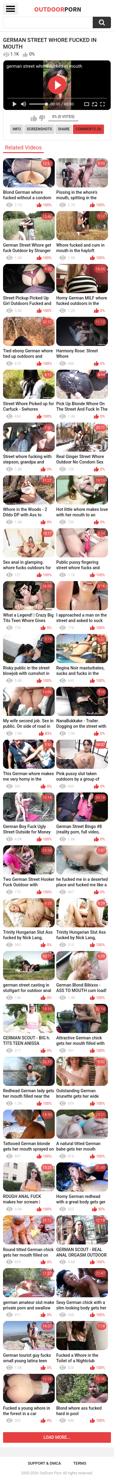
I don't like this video (42, 118)
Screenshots (39, 129)
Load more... (57, 1437)
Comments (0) (89, 129)
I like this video (34, 118)
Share (64, 129)
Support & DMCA (44, 1463)
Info (17, 129)
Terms (79, 1463)
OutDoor (57, 9)
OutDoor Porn (50, 1473)
